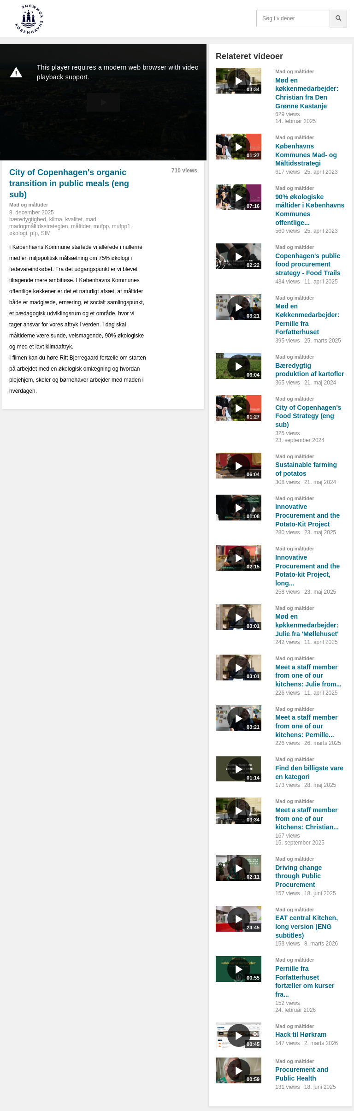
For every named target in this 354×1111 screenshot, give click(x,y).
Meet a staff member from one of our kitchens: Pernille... (306, 726)
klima (55, 219)
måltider (80, 226)
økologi (18, 233)
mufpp (101, 226)
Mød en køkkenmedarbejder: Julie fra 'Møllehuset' (306, 625)
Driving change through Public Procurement (298, 876)
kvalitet (73, 219)
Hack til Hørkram (300, 1034)
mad (90, 219)
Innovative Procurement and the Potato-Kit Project (307, 515)
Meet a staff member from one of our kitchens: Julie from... (308, 675)
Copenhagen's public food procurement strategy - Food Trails (308, 264)
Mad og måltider (28, 204)
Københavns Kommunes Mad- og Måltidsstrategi (306, 154)
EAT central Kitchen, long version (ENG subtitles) (306, 926)
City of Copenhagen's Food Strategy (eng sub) (308, 416)
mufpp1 (121, 226)
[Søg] (338, 18)
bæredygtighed (27, 219)
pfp (34, 233)
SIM (46, 233)
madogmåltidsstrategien (38, 226)
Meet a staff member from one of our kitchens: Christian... (307, 818)
